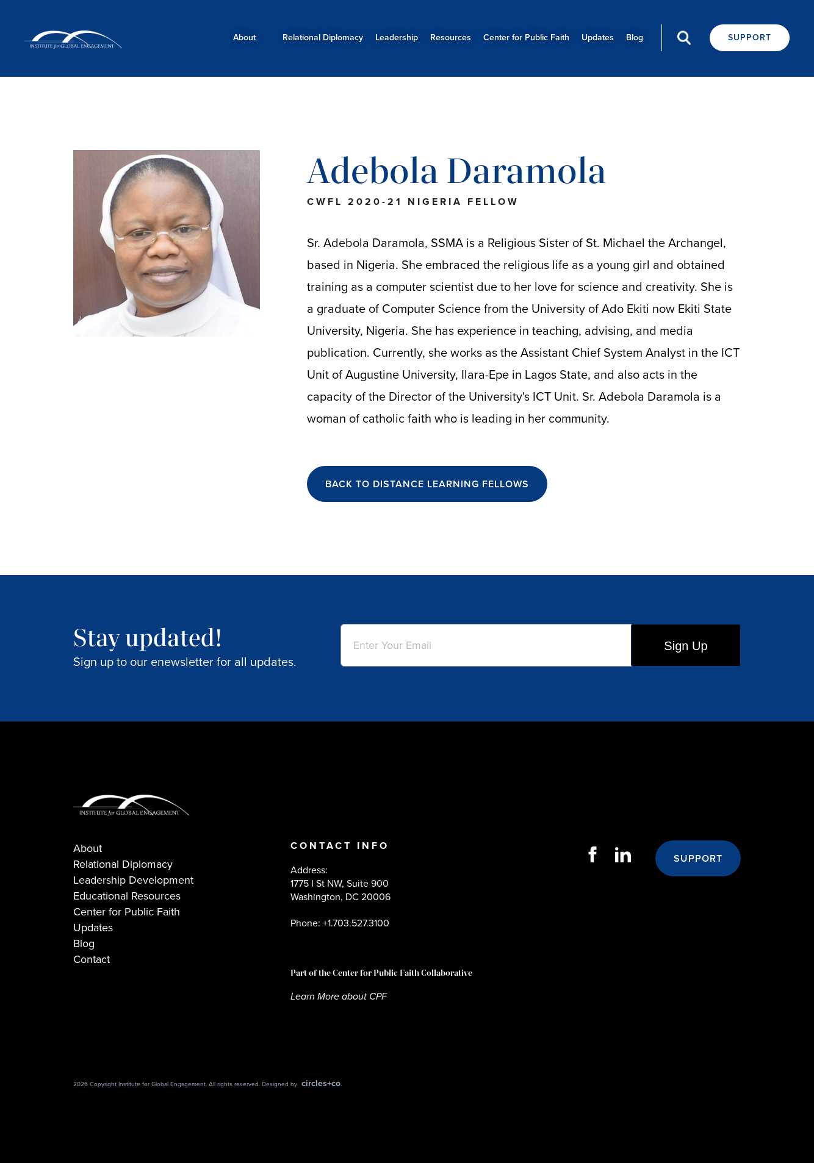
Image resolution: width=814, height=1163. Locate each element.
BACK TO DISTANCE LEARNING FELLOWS (427, 484)
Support (749, 37)
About (244, 37)
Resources (450, 37)
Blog (634, 37)
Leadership (396, 37)
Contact (91, 959)
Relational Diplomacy (323, 37)
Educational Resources (127, 896)
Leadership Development (133, 880)
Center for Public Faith (526, 37)
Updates (598, 37)
